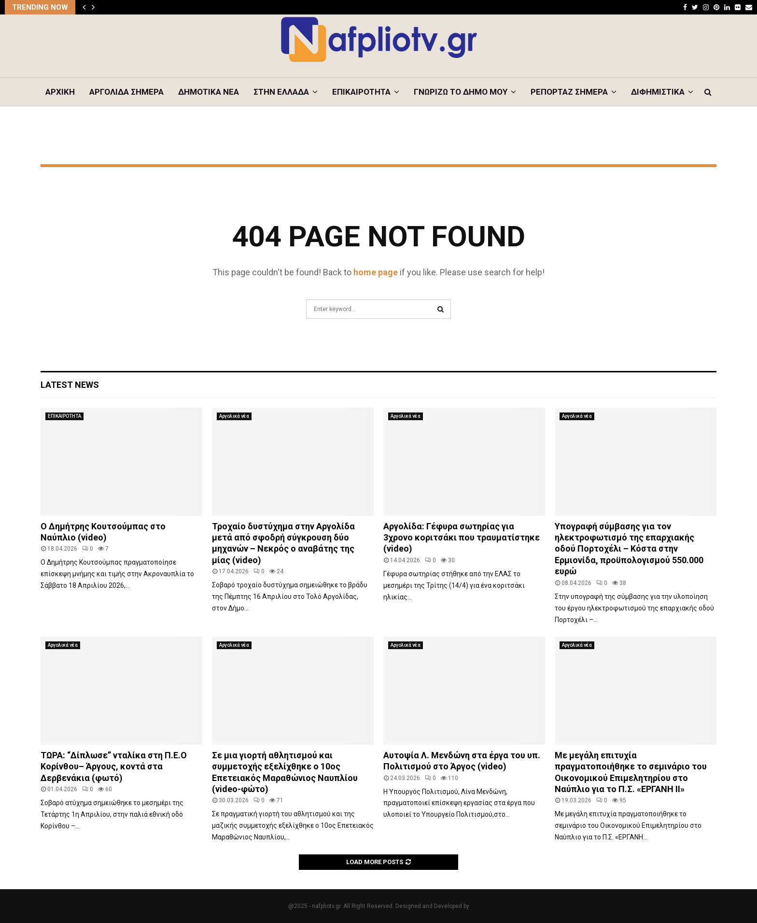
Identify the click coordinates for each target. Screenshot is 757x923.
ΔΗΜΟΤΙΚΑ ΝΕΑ (208, 92)
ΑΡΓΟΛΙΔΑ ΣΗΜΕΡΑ (126, 92)
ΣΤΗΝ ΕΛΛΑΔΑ (281, 92)
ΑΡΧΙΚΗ (60, 92)
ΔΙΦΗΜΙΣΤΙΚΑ (658, 92)
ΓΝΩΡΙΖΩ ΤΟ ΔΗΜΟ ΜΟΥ (460, 92)
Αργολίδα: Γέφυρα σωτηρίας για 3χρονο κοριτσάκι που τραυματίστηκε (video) (461, 537)
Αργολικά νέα (234, 416)
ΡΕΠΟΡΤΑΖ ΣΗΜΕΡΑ (569, 92)
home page (375, 272)
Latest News (70, 385)
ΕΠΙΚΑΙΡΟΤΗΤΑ (361, 92)
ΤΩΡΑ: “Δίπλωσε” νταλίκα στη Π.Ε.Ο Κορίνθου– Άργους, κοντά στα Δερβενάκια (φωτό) (114, 766)
